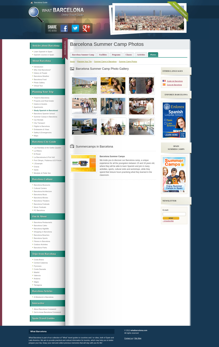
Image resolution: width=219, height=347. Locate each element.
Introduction (38, 67)
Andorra (37, 279)
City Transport (39, 123)
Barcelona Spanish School (44, 114)
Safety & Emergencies (43, 133)
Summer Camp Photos (128, 61)
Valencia (37, 275)
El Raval (37, 154)
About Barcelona (41, 60)
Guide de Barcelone (175, 81)
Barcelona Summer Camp (83, 55)
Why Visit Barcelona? (42, 70)
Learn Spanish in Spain (43, 52)
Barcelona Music (40, 195)
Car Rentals (38, 120)
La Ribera (38, 151)
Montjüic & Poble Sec (42, 173)
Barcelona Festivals (41, 204)
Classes (129, 55)
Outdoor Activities (41, 244)
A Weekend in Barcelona (43, 297)
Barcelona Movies (41, 198)
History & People (40, 73)
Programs (116, 55)
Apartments (38, 107)
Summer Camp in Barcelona (105, 61)
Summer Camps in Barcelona (45, 117)
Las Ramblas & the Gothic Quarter (47, 148)
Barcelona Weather (41, 76)
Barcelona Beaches (41, 235)
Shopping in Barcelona (43, 232)
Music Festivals (40, 207)
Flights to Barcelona (42, 126)
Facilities (103, 55)
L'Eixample (38, 164)
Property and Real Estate (44, 101)
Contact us (128, 338)
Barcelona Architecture (43, 191)
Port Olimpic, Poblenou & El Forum (48, 160)
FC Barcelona (39, 210)
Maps (36, 136)
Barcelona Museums (42, 185)
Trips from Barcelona (44, 253)
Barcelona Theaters (41, 201)
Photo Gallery (39, 83)
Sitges (36, 282)
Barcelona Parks (40, 248)
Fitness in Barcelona (42, 241)
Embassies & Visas (41, 129)
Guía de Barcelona (174, 85)
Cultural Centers (40, 188)
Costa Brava (39, 260)
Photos (153, 55)
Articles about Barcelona (46, 45)
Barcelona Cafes (40, 225)
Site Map (137, 338)
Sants (36, 170)
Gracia (36, 167)
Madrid (36, 272)
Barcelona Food (40, 79)
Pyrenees (38, 266)
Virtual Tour (38, 86)
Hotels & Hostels (40, 104)
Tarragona (38, 285)
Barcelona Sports (41, 238)
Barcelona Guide (40, 2)
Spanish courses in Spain (44, 55)
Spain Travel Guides (43, 318)
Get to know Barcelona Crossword (47, 312)
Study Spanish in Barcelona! (46, 110)
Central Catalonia (41, 263)
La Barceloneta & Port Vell (44, 157)
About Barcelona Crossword (45, 309)
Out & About (39, 216)
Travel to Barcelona (41, 98)
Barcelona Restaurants (43, 222)
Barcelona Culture (42, 179)
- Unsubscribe (168, 221)
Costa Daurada (40, 269)
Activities (141, 55)
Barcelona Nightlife (41, 229)
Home (72, 61)
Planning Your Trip (43, 91)
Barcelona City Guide (44, 141)
